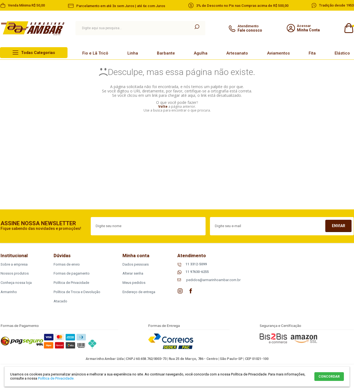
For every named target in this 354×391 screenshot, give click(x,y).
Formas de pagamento (72, 273)
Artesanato (237, 53)
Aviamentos (278, 53)
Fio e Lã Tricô (95, 53)
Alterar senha (132, 273)
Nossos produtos (15, 273)
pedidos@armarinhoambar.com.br (213, 280)
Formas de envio (67, 264)
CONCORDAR (329, 376)
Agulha (200, 53)
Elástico (342, 53)
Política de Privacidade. (56, 378)
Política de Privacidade (71, 283)
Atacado (60, 301)
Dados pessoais (135, 264)
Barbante (166, 53)
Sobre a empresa (14, 264)
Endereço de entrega (138, 292)
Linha (132, 53)
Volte (163, 106)
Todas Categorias (38, 52)
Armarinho (9, 292)
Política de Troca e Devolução (77, 292)
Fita (312, 53)
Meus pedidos (133, 283)
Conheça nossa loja (16, 283)
